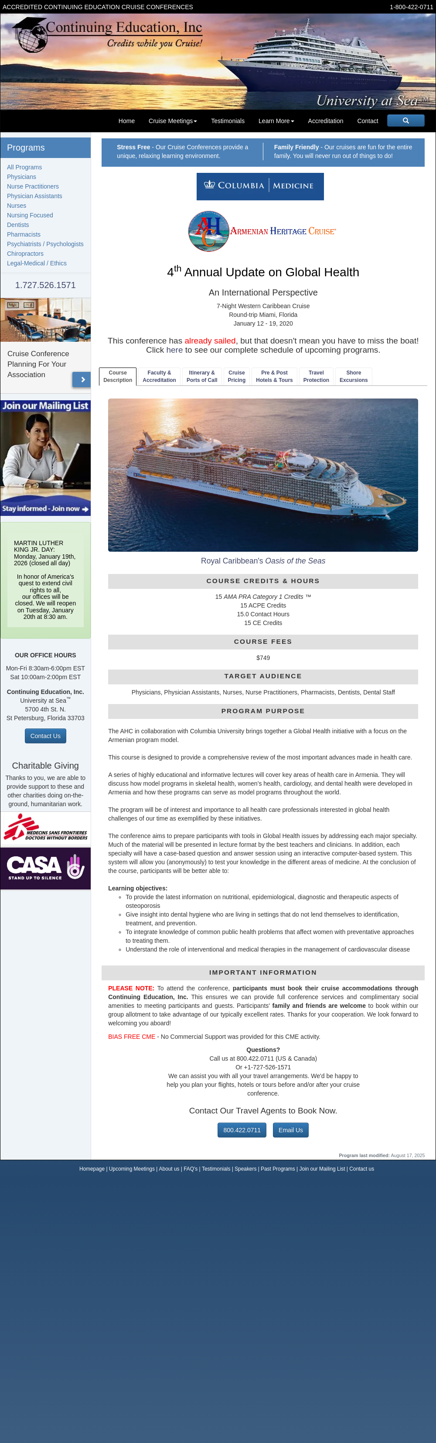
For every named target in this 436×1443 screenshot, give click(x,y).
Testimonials (228, 120)
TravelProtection (316, 376)
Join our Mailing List (322, 1169)
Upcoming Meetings (132, 1169)
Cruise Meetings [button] (173, 120)
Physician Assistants (34, 195)
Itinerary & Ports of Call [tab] (202, 376)
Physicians (21, 176)
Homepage (92, 1169)
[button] (83, 379)
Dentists (18, 224)
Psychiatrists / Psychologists (45, 243)
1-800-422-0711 (411, 6)
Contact (367, 120)
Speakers (245, 1169)
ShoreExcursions (354, 376)
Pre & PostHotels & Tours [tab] (274, 376)
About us (169, 1169)
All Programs (24, 167)
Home (127, 120)
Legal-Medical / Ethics (37, 263)
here (174, 349)
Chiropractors (25, 253)
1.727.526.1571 (45, 285)
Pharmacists (24, 234)
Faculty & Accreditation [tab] (159, 376)
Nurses (16, 205)
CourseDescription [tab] (117, 376)
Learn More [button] (276, 120)
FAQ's (191, 1169)
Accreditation (326, 120)
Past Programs (278, 1169)
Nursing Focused (30, 215)
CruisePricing (237, 376)
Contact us (361, 1169)
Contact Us (46, 735)
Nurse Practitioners (33, 186)
